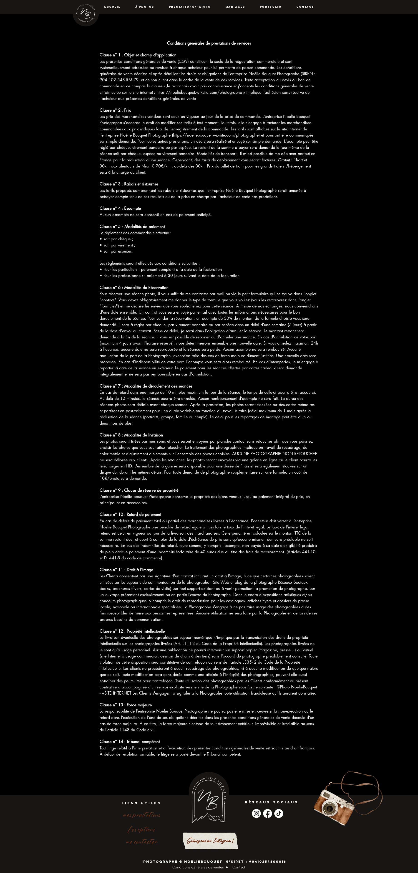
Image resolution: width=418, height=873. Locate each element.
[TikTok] (278, 813)
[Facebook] (267, 813)
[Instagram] (256, 813)
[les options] (141, 830)
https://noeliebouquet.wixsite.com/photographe (199, 92)
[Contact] (239, 867)
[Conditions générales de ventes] (198, 867)
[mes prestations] (141, 815)
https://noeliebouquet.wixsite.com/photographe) (216, 135)
